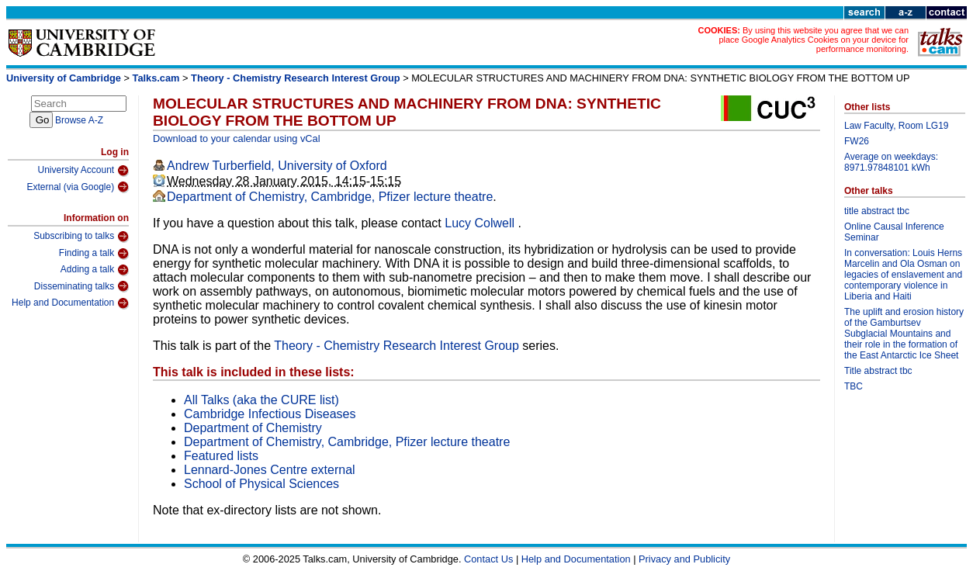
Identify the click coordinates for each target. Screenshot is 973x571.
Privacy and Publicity (684, 559)
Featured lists (221, 455)
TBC (853, 386)
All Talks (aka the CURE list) (261, 400)
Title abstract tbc (878, 370)
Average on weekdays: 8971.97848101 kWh (891, 162)
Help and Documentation (70, 303)
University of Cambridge (63, 78)
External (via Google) (77, 187)
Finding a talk (94, 253)
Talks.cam (156, 78)
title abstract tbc (876, 211)
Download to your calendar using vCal (236, 138)
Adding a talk (95, 270)
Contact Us (488, 559)
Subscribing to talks (81, 236)
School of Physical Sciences (261, 483)
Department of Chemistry (253, 427)
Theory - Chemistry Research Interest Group (295, 78)
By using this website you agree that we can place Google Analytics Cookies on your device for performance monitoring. (813, 40)
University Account (83, 170)
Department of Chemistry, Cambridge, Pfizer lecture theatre (330, 196)
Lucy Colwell (481, 223)
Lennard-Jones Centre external (269, 469)
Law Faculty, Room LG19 (896, 125)
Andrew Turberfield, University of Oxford (277, 165)
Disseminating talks (81, 286)
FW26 (856, 141)
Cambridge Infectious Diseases (269, 413)
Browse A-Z (79, 120)
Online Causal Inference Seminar (894, 232)
